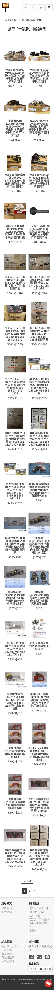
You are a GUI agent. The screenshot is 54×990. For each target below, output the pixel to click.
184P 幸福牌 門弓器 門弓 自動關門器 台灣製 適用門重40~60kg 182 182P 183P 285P (15, 438)
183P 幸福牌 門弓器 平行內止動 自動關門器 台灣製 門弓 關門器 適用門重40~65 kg (39, 805)
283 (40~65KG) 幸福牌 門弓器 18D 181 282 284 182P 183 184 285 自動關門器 (39, 333)
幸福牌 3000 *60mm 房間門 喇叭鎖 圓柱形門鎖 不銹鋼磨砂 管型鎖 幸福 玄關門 (15, 597)
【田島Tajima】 (38, 912)
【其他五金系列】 (39, 908)
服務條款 (6, 953)
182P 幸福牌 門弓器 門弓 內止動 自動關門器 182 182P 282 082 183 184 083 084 (15, 856)
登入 (16, 946)
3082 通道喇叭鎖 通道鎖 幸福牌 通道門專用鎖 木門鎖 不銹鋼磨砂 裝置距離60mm (39, 489)
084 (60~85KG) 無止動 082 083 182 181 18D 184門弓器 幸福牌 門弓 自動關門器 (14, 282)
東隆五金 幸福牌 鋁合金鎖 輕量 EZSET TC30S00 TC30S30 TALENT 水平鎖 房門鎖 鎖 (15, 231)
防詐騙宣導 (7, 961)
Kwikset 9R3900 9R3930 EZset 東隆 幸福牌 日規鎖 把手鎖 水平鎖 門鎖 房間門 (39, 180)
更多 (27, 881)
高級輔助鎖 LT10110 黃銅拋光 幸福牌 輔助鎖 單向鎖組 (14, 752)
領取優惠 (45, 969)
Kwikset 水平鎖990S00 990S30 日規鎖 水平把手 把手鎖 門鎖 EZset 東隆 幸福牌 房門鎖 (39, 128)
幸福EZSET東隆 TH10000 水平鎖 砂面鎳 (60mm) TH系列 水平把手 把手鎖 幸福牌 (39, 700)
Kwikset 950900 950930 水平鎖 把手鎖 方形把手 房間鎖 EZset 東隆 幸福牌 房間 (39, 75)
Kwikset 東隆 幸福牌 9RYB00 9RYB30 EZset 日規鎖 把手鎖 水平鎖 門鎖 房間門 (14, 180)
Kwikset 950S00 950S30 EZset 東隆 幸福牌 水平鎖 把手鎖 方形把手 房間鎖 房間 (15, 75)
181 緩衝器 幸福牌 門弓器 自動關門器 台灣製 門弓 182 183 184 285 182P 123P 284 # (39, 438)
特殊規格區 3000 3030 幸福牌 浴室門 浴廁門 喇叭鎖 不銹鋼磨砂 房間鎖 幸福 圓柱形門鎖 (15, 545)
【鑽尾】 (34, 930)
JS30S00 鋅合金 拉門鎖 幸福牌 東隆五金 (39, 645)
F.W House (10, 20)
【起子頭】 (35, 915)
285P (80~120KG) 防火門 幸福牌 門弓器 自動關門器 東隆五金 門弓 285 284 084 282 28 (39, 386)
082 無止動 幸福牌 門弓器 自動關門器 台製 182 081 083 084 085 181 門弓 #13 (15, 648)
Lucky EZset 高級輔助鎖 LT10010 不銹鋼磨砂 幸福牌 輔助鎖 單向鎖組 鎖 (39, 753)
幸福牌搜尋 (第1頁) (32, 20)
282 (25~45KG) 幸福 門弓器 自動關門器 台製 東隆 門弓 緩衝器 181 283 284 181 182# (14, 386)
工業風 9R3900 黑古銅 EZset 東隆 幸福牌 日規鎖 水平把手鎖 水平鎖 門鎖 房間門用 (39, 231)
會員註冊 (6, 946)
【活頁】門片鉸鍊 (39, 919)
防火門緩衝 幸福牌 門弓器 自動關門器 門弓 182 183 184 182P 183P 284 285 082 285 (15, 491)
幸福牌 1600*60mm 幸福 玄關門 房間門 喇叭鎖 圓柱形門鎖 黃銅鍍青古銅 (39, 597)
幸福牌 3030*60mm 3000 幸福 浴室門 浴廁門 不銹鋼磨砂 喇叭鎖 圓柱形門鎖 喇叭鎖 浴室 (39, 545)
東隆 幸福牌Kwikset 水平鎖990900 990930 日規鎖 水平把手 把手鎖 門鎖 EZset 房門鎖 (15, 128)
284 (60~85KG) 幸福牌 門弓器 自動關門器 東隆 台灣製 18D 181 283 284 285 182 (14, 333)
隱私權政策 (7, 957)
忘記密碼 (6, 950)
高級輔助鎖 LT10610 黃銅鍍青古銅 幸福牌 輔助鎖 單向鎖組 (14, 803)
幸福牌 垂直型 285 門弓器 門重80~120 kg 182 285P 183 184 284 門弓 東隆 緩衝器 (15, 701)
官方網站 (6, 912)
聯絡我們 (6, 908)
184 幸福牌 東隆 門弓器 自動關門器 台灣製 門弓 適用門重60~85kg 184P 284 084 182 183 (39, 857)
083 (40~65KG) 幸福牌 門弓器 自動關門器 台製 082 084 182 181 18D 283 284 (39, 282)
